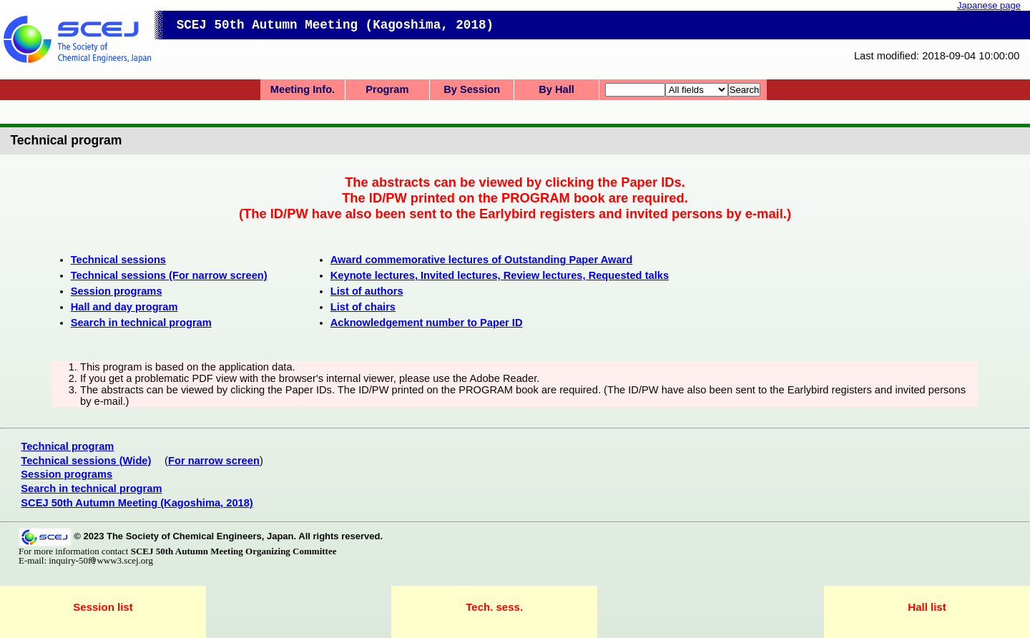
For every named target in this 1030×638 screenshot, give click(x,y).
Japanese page (989, 5)
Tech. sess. (494, 607)
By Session (471, 89)
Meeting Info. (302, 89)
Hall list (927, 607)
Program (387, 89)
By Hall (556, 89)
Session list (102, 607)
